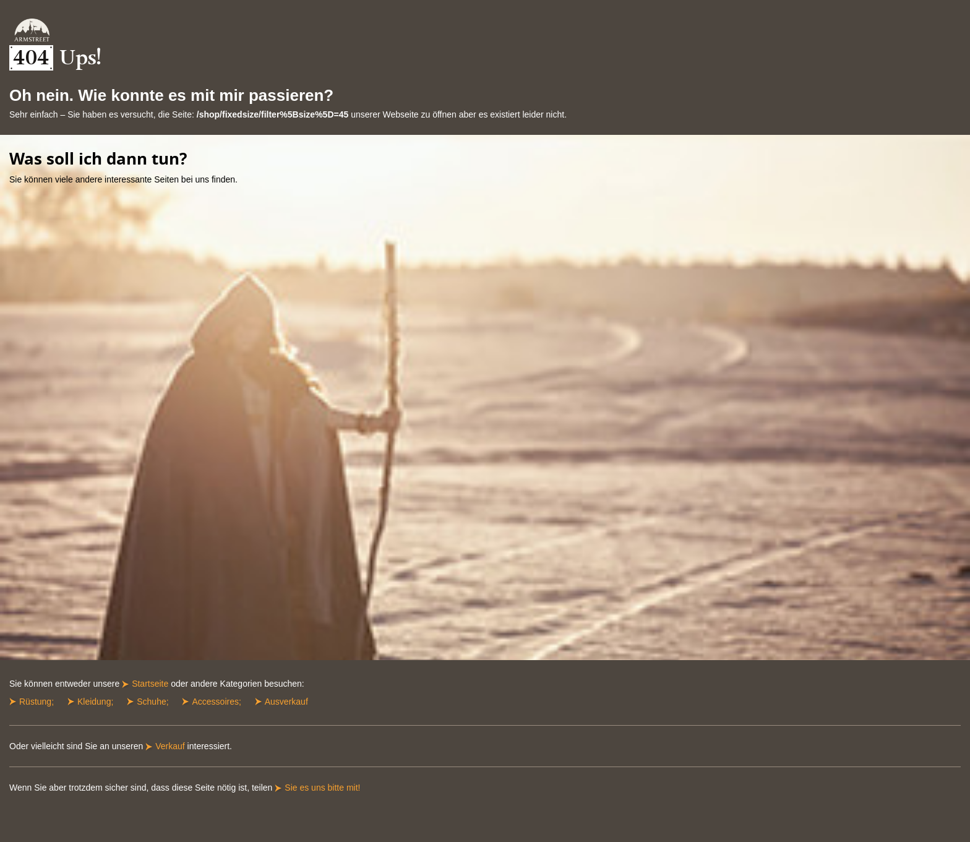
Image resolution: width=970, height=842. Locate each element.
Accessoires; (216, 702)
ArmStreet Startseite (31, 30)
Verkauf (169, 746)
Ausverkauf (286, 702)
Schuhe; (152, 702)
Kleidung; (95, 702)
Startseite (150, 684)
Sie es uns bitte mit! (322, 788)
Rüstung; (36, 702)
